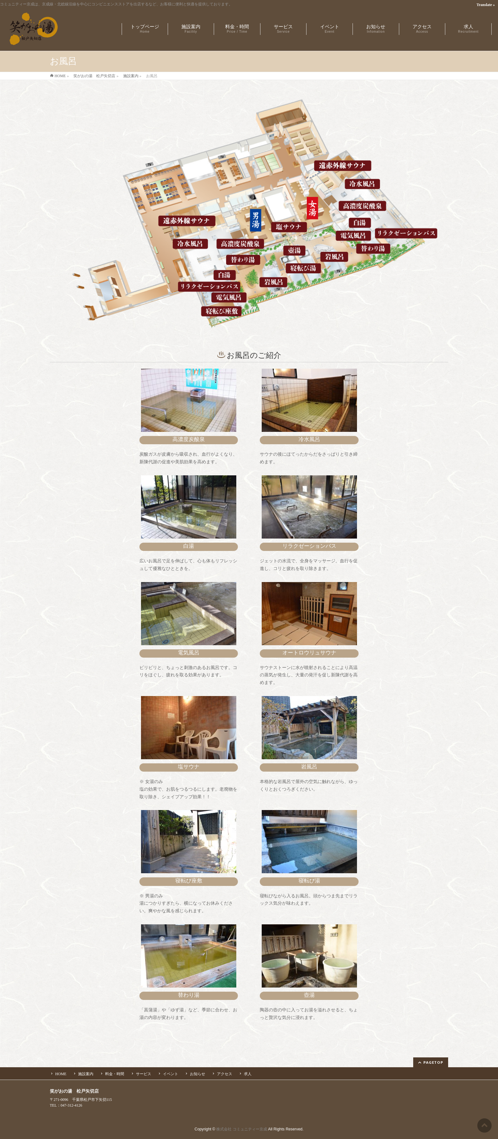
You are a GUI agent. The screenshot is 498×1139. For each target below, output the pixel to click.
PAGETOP (433, 1062)
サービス (143, 1074)
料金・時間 (114, 1074)
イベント (170, 1074)
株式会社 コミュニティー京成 (241, 1129)
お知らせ (197, 1074)
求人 (248, 1074)
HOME (60, 1074)
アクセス (224, 1074)
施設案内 (85, 1074)
